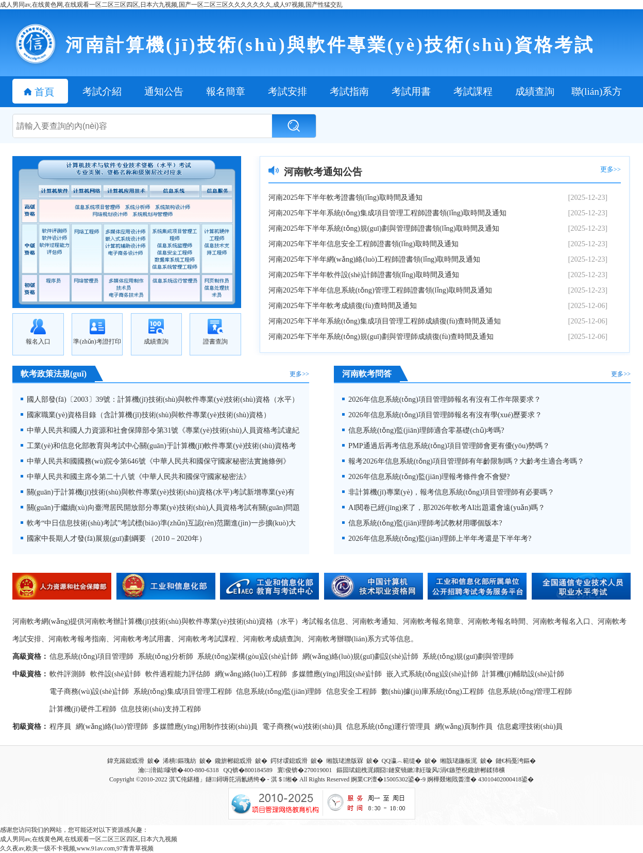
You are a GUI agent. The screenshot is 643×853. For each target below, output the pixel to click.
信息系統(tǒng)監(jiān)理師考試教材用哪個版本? (422, 523)
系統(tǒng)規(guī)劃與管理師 (468, 656)
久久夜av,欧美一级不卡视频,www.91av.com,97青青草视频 (77, 848)
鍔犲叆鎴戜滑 (289, 760)
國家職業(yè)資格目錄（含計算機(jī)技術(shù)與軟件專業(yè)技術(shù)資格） (145, 415)
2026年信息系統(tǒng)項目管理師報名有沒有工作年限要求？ (441, 399)
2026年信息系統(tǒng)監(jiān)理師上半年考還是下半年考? (436, 538)
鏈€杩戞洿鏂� (516, 760)
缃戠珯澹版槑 (344, 760)
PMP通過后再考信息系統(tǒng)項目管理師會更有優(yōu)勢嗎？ (446, 445)
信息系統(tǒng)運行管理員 (388, 726)
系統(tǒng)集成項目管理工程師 (182, 691)
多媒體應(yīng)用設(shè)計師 (337, 674)
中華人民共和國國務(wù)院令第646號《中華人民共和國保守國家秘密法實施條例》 (155, 461)
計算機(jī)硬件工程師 (82, 709)
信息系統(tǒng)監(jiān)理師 (278, 691)
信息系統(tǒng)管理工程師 (530, 691)
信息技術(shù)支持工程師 (161, 709)
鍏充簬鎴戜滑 (125, 760)
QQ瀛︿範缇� (401, 760)
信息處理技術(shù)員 (530, 726)
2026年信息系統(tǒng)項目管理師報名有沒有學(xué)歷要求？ (442, 415)
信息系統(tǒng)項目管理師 (91, 656)
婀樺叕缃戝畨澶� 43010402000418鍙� (480, 779)
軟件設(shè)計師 (115, 674)
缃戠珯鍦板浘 (458, 760)
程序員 (60, 726)
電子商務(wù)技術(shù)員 (302, 726)
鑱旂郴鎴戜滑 (233, 760)
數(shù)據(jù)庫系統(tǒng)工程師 (432, 691)
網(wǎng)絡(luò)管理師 (112, 726)
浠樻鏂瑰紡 (179, 760)
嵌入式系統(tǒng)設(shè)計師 (432, 674)
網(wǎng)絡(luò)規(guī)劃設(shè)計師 (360, 656)
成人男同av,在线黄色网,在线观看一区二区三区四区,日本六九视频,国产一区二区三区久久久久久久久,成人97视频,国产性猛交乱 (171, 4)
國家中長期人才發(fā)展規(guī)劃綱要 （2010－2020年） (113, 538)
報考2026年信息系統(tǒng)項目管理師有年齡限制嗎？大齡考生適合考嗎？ (463, 461)
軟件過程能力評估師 (177, 674)
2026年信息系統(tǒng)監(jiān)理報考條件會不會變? (426, 476)
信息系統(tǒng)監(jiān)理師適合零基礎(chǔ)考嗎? (423, 430)
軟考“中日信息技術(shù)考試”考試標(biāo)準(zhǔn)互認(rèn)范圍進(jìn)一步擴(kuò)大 (158, 523)
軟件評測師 (67, 674)
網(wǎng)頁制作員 (464, 726)
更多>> (610, 169)
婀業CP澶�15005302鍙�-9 (388, 779)
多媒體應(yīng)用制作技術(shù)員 (205, 726)
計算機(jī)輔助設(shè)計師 (523, 674)
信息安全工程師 (351, 691)
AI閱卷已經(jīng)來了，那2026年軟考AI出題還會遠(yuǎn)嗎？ (443, 507)
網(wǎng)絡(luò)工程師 (251, 674)
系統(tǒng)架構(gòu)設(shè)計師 (247, 656)
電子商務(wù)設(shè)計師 (89, 691)
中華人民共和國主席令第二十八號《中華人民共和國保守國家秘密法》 (135, 476)
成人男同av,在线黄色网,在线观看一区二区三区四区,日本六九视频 (88, 839)
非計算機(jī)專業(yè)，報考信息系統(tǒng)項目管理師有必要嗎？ (448, 492)
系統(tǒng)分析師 (165, 656)
